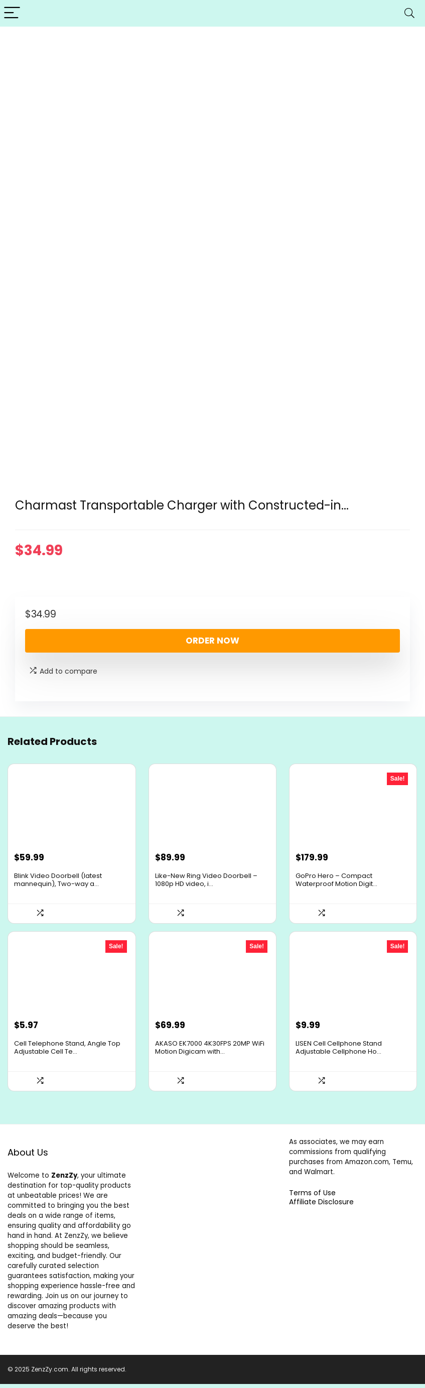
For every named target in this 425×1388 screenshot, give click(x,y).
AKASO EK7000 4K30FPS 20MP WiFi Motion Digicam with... (209, 1051)
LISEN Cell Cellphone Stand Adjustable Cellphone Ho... (339, 1051)
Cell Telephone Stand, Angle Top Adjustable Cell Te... (67, 1051)
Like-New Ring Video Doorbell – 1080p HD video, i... (206, 882)
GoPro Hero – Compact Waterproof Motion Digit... (336, 882)
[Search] (409, 13)
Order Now (212, 641)
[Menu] (12, 13)
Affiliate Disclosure (321, 1206)
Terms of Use (312, 1197)
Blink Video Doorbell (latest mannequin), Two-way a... (58, 882)
